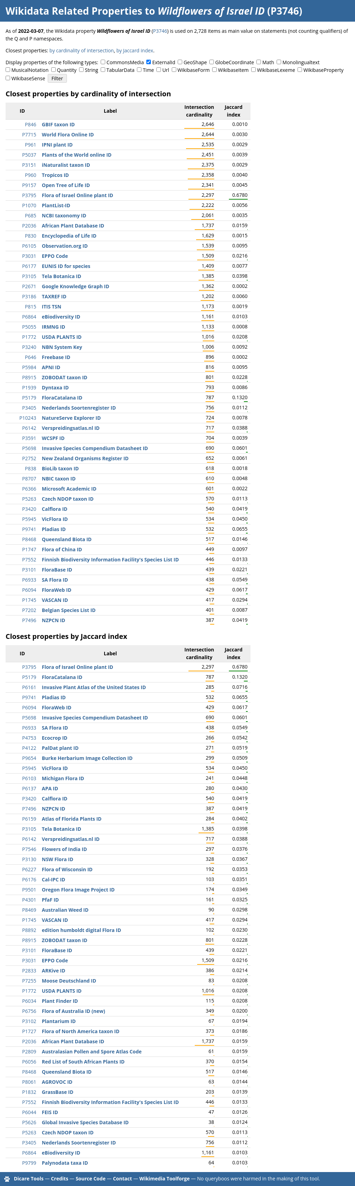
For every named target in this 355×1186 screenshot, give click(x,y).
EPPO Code (55, 256)
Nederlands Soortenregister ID (79, 407)
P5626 (29, 1122)
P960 (30, 175)
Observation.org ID (65, 246)
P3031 (29, 256)
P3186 (29, 296)
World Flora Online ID (68, 134)
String (91, 70)
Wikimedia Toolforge (164, 1178)
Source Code (91, 1178)
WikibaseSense (28, 78)
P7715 (29, 134)
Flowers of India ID (64, 849)
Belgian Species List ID (68, 610)
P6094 (29, 590)
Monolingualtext (301, 62)
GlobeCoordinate (234, 62)
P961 (30, 144)
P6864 (29, 316)
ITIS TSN (51, 306)
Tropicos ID (55, 175)
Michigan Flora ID (63, 778)
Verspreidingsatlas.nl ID (71, 428)
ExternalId (163, 62)
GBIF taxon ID (58, 124)
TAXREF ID (54, 296)
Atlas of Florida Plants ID (71, 818)
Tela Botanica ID (61, 276)
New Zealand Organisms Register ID (85, 458)
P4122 (29, 748)
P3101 (29, 569)
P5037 (29, 154)
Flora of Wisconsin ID (67, 869)
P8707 (29, 478)
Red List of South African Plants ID (83, 1061)
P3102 (29, 1021)
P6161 (29, 687)
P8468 (29, 539)
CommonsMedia (125, 62)
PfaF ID (50, 899)
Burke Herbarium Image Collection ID (87, 758)
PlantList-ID (56, 205)
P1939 (29, 387)
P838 (30, 468)
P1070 (29, 205)
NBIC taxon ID (59, 478)
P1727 (29, 1031)
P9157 (29, 185)
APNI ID (51, 367)
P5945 (29, 519)
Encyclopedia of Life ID (69, 235)
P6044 (29, 1112)
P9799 (29, 1162)
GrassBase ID (58, 1092)
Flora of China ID (62, 549)
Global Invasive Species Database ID (85, 1122)
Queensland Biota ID (67, 539)
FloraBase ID (57, 569)
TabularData (120, 70)
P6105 (29, 246)
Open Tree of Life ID (66, 185)
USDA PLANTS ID (62, 337)
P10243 (28, 418)
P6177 (29, 266)
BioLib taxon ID (60, 468)
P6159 (29, 818)
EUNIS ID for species (66, 266)
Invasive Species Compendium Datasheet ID (95, 448)
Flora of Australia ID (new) (73, 1011)
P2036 (29, 225)
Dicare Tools (29, 1178)
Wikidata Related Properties (74, 10)
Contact (122, 1178)
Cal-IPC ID (53, 879)
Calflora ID (54, 509)
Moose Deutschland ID (69, 980)
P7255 (29, 980)
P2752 (29, 458)
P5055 (29, 326)
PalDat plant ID (60, 748)
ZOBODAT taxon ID (64, 377)
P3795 (29, 195)
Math (268, 62)
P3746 (160, 31)
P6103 (29, 778)
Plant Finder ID (60, 1001)
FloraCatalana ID (62, 397)
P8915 (29, 377)
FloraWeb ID (56, 590)
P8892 (29, 930)
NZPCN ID (53, 620)
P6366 (29, 488)
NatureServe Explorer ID (71, 418)
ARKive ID (53, 970)
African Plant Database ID (73, 225)
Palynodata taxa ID (65, 1162)
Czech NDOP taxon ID (68, 498)
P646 (30, 357)
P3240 (29, 347)
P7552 (29, 559)
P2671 (29, 286)
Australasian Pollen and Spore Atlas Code (92, 1051)
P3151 (29, 165)
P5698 (29, 448)
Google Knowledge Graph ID (75, 286)
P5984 (29, 367)
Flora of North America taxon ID (80, 1031)
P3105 (29, 276)
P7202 (29, 610)
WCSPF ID (53, 438)
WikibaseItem (233, 70)
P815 (30, 306)
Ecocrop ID (54, 737)
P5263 (29, 498)
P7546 (29, 849)
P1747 (29, 549)
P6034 (29, 1001)
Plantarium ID (59, 1021)
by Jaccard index (134, 50)
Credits (59, 1178)
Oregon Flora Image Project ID (78, 889)
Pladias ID (54, 529)
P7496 (29, 620)
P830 (30, 235)
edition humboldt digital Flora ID (81, 930)
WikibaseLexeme (276, 70)
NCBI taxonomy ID (64, 215)
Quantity (66, 70)
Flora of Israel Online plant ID (77, 195)
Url (165, 70)
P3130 (29, 859)
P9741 (29, 529)
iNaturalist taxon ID (66, 165)
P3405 (29, 407)
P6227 (29, 869)
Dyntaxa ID (55, 387)
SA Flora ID (55, 579)
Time (148, 70)
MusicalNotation (30, 70)
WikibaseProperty (323, 70)
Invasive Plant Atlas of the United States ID (94, 687)
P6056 (29, 1061)
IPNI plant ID (57, 144)
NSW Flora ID (57, 859)
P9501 (29, 889)
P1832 (29, 1092)
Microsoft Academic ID (69, 488)
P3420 (29, 509)
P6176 (29, 879)
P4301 (29, 899)
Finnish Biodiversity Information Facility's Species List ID (110, 559)
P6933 (29, 579)
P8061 (29, 1082)
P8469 (29, 910)
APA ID (50, 788)
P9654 (29, 758)
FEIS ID (50, 1112)
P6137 (29, 788)
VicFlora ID (55, 519)
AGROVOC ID (57, 1082)
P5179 (29, 397)
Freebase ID (56, 357)
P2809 (29, 1051)
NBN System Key (62, 347)
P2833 (29, 970)
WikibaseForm (193, 70)
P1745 (29, 600)
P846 (30, 124)
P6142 (29, 428)
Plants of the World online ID (76, 154)
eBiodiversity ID (61, 316)
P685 (30, 215)
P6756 (29, 1011)
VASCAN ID (55, 600)
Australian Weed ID (65, 910)
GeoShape (195, 62)
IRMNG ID (53, 326)
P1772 (29, 337)
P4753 (29, 737)
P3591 (29, 438)
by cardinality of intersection (81, 50)
